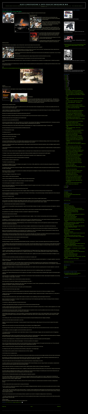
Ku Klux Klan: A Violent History (68, 252)
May (66, 85)
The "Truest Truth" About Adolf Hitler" (71, 169)
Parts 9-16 (65, 267)
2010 (66, 75)
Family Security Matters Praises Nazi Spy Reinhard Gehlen (73, 208)
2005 (66, 187)
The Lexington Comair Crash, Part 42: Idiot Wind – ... (74, 131)
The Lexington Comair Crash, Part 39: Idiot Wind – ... (74, 158)
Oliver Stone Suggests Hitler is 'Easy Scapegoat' (71, 258)
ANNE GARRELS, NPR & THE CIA (71, 173)
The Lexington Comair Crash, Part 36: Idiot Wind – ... (74, 178)
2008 (66, 78)
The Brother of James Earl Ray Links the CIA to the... (74, 147)
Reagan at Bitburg (67, 238)
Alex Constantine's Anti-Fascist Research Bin (44, 4)
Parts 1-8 (65, 266)
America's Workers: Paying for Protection (72, 122)
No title (67, 103)
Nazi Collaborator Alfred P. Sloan (69, 224)
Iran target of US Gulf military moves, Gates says (73, 148)
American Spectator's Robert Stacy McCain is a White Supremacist (74, 251)
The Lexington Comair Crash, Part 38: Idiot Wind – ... (74, 161)
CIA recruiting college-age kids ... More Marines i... (73, 102)
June (67, 83)
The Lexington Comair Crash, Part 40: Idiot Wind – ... (74, 155)
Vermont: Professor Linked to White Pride (70, 216)
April (66, 86)
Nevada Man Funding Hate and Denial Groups (71, 241)
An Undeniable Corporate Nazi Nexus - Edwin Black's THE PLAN (74, 222)
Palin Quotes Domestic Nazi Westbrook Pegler (71, 211)
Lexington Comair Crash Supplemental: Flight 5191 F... (74, 113)
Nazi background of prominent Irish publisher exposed (74, 170)
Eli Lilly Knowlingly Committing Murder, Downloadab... (74, 162)
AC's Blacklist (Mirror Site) (68, 193)
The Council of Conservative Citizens (69, 242)
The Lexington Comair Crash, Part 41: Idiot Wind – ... (74, 142)
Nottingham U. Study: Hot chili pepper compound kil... (74, 135)
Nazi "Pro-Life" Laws (67, 200)
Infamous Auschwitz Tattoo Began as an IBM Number (72, 229)
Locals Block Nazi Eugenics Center (71, 165)
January (67, 89)
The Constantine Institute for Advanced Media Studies (72, 194)
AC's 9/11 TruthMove (67, 195)
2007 (66, 79)
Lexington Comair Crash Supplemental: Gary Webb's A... (74, 154)
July (66, 82)
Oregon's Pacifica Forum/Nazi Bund (69, 207)
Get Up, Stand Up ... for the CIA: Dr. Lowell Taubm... (74, 90)
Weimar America (66, 204)
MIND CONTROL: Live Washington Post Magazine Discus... (75, 150)
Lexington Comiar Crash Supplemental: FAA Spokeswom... (75, 110)
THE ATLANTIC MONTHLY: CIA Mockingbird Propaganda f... (75, 93)
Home (31, 406)
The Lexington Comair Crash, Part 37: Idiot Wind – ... (74, 177)
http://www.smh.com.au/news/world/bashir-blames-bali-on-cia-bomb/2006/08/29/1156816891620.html (17, 68)
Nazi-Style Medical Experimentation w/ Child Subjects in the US (73, 218)
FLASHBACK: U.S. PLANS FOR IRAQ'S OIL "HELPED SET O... (75, 106)
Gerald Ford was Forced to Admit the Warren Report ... (74, 182)
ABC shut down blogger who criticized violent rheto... (74, 159)
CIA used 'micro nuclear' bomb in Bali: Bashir (73, 107)
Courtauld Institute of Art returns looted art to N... (73, 117)
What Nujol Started (67, 230)
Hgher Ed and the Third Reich (68, 231)
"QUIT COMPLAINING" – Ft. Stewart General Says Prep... (75, 114)
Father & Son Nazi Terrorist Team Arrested (70, 255)
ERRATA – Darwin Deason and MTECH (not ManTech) (74, 151)
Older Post (58, 406)
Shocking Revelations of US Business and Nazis (71, 223)
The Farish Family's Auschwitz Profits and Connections (72, 235)
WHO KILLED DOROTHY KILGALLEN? (72, 174)
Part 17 (65, 268)
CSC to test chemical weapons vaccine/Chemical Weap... (74, 121)
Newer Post (4, 406)
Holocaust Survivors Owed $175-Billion (72, 134)
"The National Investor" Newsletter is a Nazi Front (71, 250)
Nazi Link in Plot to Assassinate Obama (70, 217)
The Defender (66, 228)
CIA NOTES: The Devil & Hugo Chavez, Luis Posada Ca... (75, 138)
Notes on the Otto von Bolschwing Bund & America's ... (74, 111)
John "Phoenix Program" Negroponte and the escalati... (74, 100)
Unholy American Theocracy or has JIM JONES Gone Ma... (75, 130)
